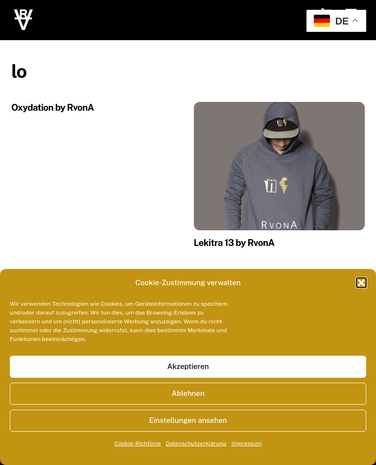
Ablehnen (187, 393)
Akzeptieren (188, 366)
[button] (361, 283)
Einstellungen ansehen (188, 420)
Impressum (247, 443)
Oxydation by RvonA (52, 107)
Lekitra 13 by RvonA (234, 242)
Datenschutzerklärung (196, 443)
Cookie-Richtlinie (137, 443)
